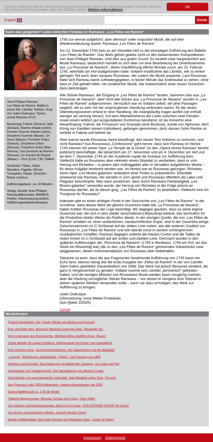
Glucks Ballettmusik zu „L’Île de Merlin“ (34, 391)
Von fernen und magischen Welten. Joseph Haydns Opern (47, 412)
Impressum (92, 438)
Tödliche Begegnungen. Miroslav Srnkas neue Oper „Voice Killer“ (52, 398)
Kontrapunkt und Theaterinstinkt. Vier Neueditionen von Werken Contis (55, 370)
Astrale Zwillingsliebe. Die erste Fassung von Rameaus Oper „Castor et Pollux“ (61, 419)
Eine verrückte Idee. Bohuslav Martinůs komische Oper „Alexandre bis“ (55, 329)
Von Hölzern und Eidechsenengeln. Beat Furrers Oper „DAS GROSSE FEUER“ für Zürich (68, 405)
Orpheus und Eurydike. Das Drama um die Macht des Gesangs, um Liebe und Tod (63, 363)
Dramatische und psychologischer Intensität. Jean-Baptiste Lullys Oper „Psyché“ (62, 377)
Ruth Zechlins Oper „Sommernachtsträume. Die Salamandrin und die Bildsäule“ (61, 350)
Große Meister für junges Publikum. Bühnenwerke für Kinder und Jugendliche (60, 343)
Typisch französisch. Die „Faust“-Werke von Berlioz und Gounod (51, 322)
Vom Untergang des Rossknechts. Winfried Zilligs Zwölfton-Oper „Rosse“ (57, 336)
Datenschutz (115, 438)
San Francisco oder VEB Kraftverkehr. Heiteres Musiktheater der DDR (55, 384)
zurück (65, 309)
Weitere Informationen (105, 10)
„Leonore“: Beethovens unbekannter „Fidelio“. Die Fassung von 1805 (54, 356)
